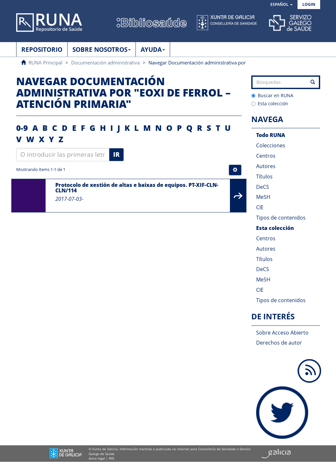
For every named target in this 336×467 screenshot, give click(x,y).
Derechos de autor (279, 342)
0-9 (22, 127)
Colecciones (270, 145)
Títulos (264, 176)
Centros (266, 155)
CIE (260, 207)
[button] (282, 4)
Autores (266, 166)
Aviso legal (97, 458)
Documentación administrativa (105, 62)
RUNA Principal (45, 62)
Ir (116, 154)
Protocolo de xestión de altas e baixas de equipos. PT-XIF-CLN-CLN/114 (136, 187)
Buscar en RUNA (272, 95)
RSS (111, 458)
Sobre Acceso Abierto (282, 332)
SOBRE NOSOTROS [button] (101, 49)
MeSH (263, 196)
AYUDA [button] (153, 49)
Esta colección (269, 103)
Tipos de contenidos (281, 217)
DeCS (262, 186)
